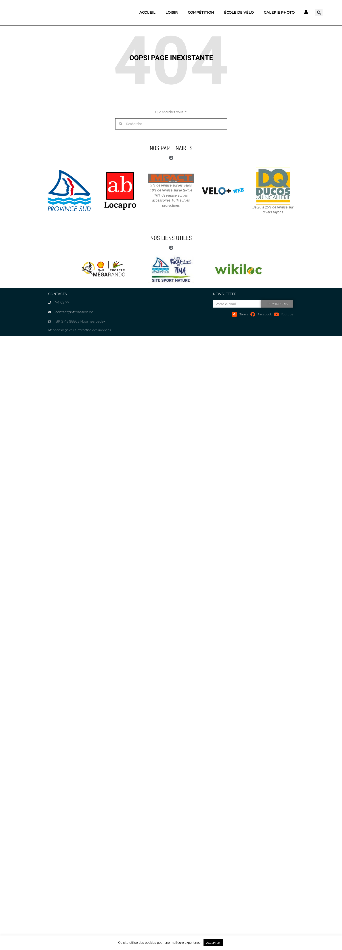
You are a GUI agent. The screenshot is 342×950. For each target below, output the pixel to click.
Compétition (201, 12)
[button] (319, 12)
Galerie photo (279, 12)
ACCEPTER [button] (213, 942)
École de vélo (239, 12)
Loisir (172, 12)
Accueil (147, 12)
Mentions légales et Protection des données (79, 330)
